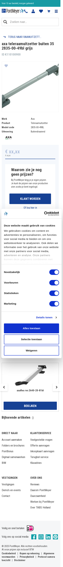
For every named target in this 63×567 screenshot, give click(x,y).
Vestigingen (8, 484)
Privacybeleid (27, 556)
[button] (56, 11)
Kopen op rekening (30, 553)
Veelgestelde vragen (41, 439)
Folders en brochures (13, 445)
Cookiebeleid (9, 553)
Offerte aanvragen (39, 445)
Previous (4, 387)
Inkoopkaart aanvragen (42, 451)
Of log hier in (30, 207)
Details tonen (44, 317)
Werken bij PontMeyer (42, 501)
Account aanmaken (12, 439)
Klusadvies (36, 462)
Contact (6, 496)
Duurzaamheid (38, 496)
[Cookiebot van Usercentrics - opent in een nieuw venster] (44, 213)
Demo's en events (11, 490)
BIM (4, 462)
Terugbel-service (39, 457)
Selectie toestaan (31, 339)
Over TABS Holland (40, 507)
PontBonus (7, 451)
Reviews (34, 484)
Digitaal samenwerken (13, 457)
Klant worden (30, 198)
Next (56, 387)
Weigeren (31, 350)
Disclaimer (19, 560)
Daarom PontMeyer (40, 490)
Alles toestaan (31, 328)
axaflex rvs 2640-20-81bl (30, 390)
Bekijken (30, 406)
